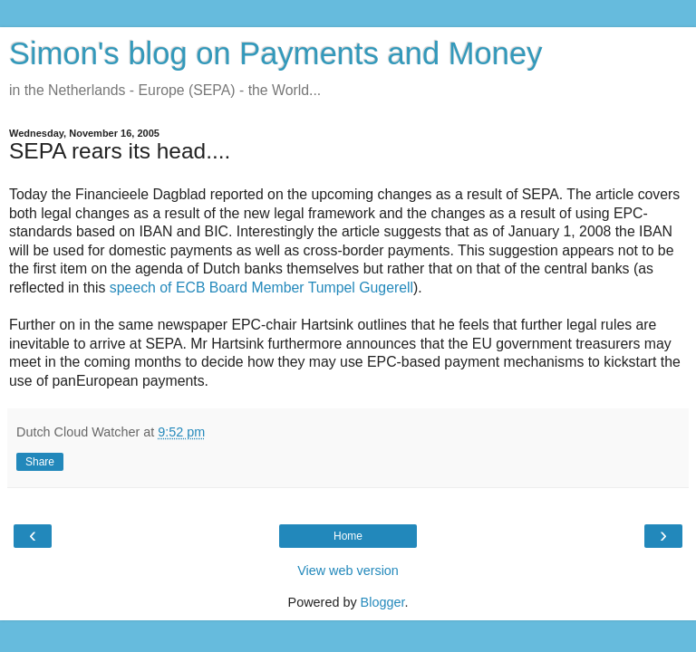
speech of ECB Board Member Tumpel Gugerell (261, 287)
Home (348, 536)
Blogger (383, 602)
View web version (348, 570)
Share (39, 461)
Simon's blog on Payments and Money (275, 53)
